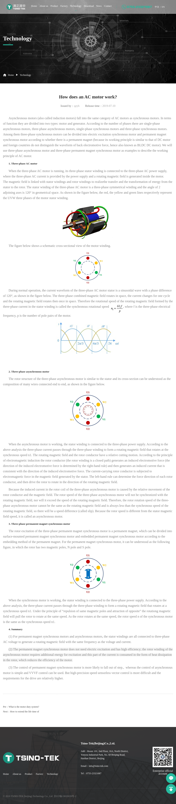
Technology (72, 8)
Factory (60, 8)
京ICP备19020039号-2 (65, 796)
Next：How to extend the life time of (21, 711)
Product (50, 8)
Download (85, 8)
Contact (104, 8)
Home (30, 8)
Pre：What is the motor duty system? (21, 706)
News (95, 8)
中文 (153, 8)
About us (40, 8)
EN (160, 8)
